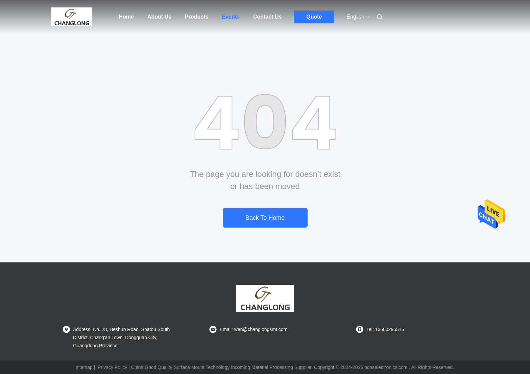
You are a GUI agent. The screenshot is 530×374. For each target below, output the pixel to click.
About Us (159, 17)
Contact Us (267, 17)
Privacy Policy (112, 367)
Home (126, 17)
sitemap (84, 367)
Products (196, 17)
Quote (314, 17)
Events (230, 17)
